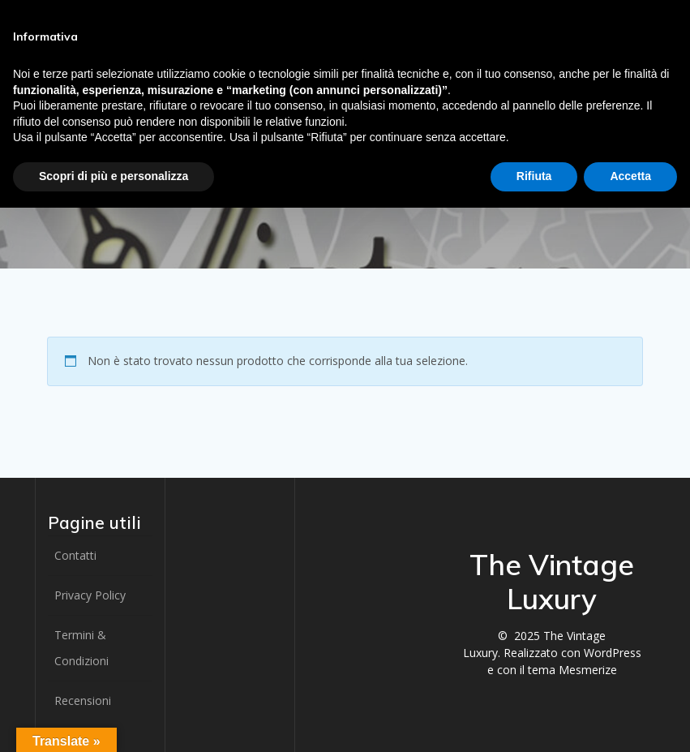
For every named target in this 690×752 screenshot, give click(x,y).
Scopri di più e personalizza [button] (113, 176)
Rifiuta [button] (534, 176)
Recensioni (82, 700)
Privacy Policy (90, 595)
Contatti (75, 555)
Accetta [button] (630, 176)
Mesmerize (588, 669)
